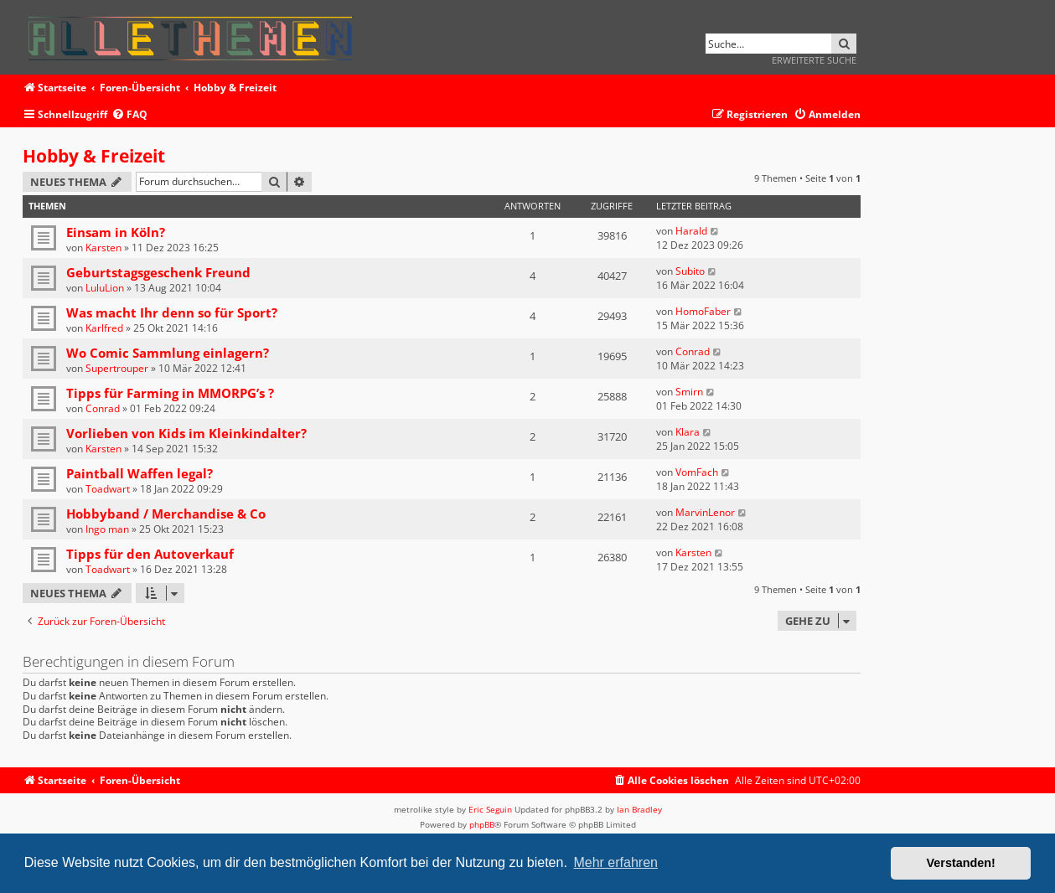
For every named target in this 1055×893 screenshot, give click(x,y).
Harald (691, 231)
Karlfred (104, 328)
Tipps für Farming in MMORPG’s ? (170, 393)
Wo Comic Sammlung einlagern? (167, 352)
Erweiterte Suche (814, 60)
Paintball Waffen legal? (139, 473)
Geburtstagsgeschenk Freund (158, 272)
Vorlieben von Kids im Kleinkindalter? (186, 433)
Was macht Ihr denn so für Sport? (171, 312)
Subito (690, 271)
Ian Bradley (639, 809)
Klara (687, 432)
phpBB (481, 824)
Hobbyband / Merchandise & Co (166, 513)
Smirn (689, 392)
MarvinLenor (705, 512)
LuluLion (104, 288)
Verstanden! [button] (961, 863)
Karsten (103, 247)
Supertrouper (116, 368)
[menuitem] (129, 115)
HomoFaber (703, 311)
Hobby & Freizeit (94, 156)
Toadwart (107, 489)
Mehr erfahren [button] (615, 862)
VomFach (696, 472)
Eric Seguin (490, 809)
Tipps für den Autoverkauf (150, 553)
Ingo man (107, 529)
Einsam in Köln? (115, 232)
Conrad (692, 351)
